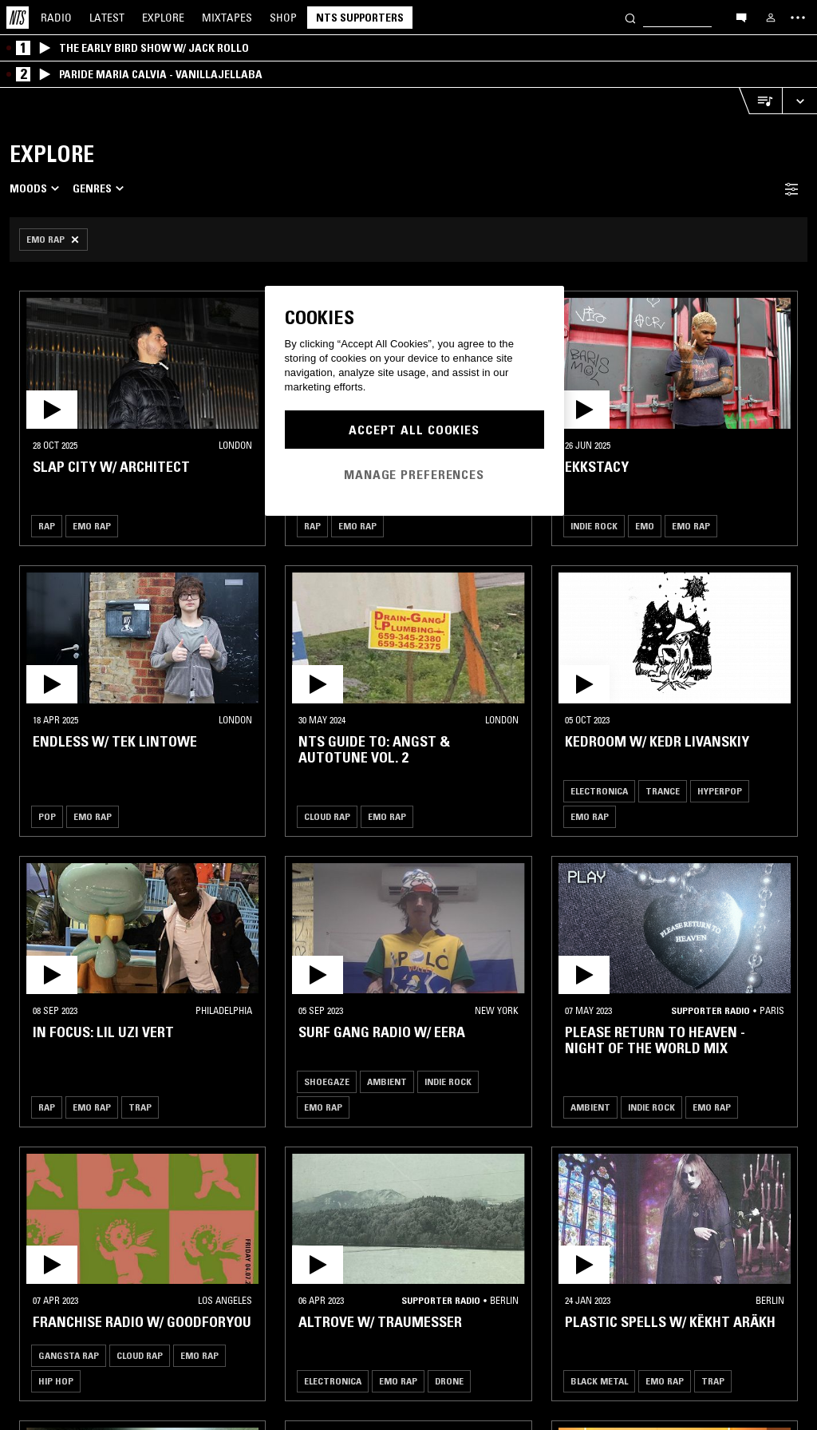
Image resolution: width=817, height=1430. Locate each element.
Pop (47, 816)
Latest (106, 17)
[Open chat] (741, 17)
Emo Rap (92, 526)
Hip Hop (55, 1381)
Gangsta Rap (68, 1355)
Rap (46, 526)
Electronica (599, 791)
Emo (644, 526)
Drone (449, 1381)
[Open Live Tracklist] (760, 101)
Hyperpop (719, 791)
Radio (56, 17)
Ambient (387, 1081)
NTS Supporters (360, 17)
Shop (283, 17)
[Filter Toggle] (791, 188)
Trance (662, 791)
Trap (140, 1107)
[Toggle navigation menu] (798, 17)
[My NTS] (770, 17)
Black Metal (599, 1381)
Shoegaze (326, 1081)
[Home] (17, 17)
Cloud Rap (327, 816)
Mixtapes (227, 17)
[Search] (630, 17)
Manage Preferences (414, 474)
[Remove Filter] (53, 239)
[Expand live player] (799, 101)
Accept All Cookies (414, 430)
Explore (163, 17)
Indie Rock (594, 526)
